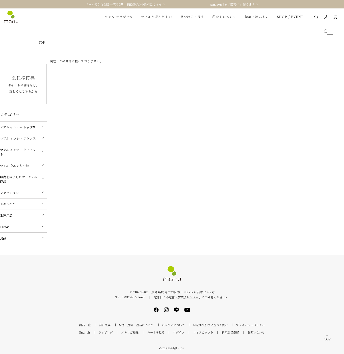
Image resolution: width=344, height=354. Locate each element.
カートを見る (156, 332)
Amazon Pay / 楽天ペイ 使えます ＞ (234, 4)
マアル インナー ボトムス (18, 138)
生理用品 (6, 215)
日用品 (4, 227)
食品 (3, 238)
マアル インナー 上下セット (18, 152)
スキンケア (8, 204)
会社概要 (105, 325)
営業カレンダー (188, 297)
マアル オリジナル (119, 17)
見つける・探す (192, 17)
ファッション (9, 192)
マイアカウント (203, 332)
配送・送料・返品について (136, 325)
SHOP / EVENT (290, 17)
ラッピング (105, 332)
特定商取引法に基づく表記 (210, 325)
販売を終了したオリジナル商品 (18, 179)
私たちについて (224, 17)
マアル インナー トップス (18, 127)
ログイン (178, 332)
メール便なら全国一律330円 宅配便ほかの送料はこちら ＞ (125, 4)
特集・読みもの (257, 17)
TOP (42, 42)
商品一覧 (85, 325)
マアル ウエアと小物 (14, 165)
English (84, 332)
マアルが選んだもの (156, 17)
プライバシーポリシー (250, 325)
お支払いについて (173, 325)
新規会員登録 (230, 332)
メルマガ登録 (130, 332)
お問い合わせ (256, 332)
